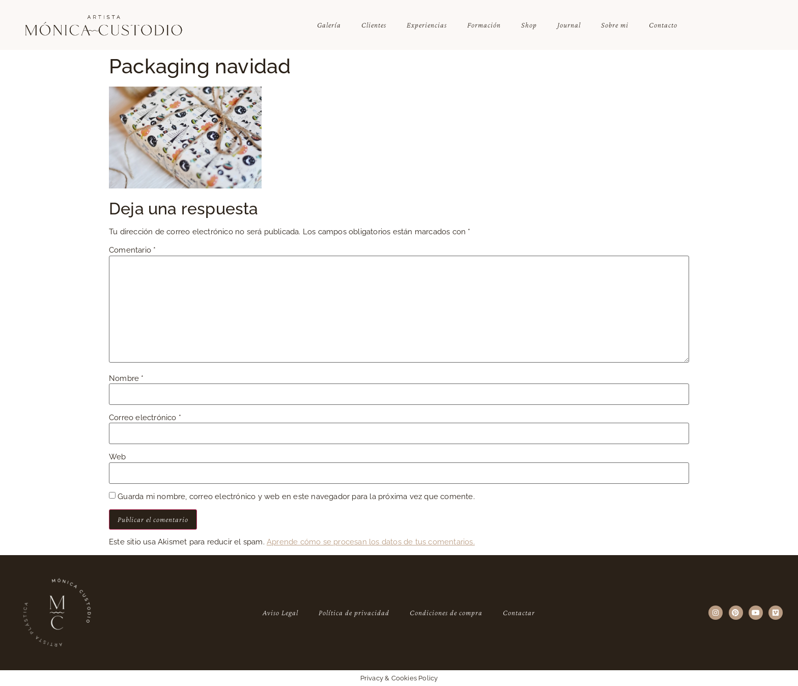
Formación (484, 25)
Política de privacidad (354, 613)
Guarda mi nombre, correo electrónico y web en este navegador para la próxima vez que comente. (296, 497)
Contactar (519, 613)
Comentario (132, 250)
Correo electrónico (145, 418)
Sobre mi (615, 25)
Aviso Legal (280, 613)
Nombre (126, 378)
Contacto (663, 25)
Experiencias (427, 25)
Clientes (373, 25)
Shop (529, 25)
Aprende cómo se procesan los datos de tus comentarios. (371, 541)
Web (117, 457)
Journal (569, 25)
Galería (329, 25)
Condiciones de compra (446, 613)
